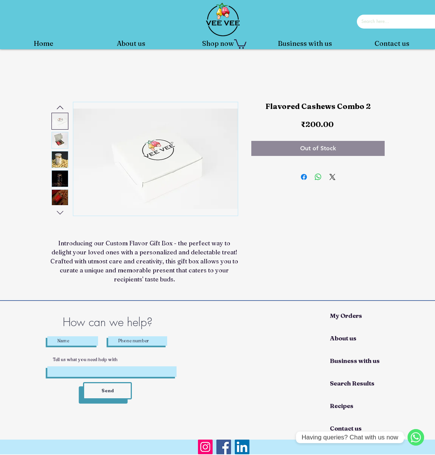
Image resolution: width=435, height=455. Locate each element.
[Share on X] (332, 176)
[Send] (107, 390)
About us (343, 338)
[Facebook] (223, 447)
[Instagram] (205, 447)
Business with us (355, 360)
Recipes (341, 406)
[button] (240, 43)
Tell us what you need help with (85, 359)
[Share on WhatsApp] (318, 176)
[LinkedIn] (242, 447)
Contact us (346, 428)
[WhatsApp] (416, 437)
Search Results (352, 383)
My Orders (346, 315)
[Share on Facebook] (303, 176)
